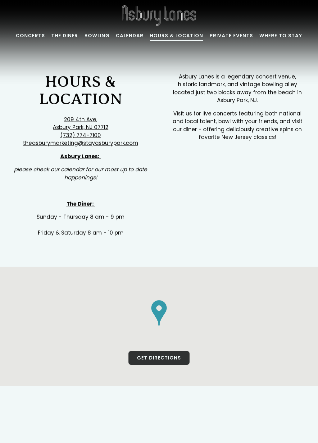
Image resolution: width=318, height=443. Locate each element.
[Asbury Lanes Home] (159, 15)
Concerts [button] (30, 35)
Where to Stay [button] (280, 35)
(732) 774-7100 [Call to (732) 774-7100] (80, 135)
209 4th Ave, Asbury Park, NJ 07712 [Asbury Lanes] (80, 123)
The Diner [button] (64, 35)
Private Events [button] (231, 35)
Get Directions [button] (159, 358)
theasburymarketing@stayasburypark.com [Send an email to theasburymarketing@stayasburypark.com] (80, 143)
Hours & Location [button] (176, 35)
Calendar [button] (129, 35)
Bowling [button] (97, 35)
